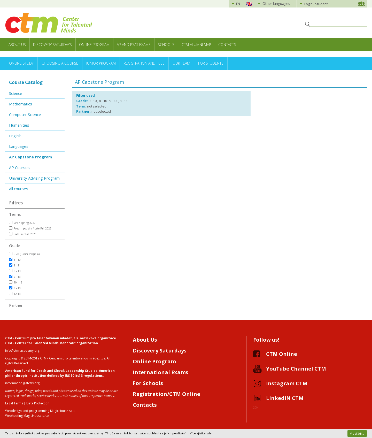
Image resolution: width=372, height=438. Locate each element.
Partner (16, 305)
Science (15, 93)
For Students (210, 63)
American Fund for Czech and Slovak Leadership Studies (51, 370)
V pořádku (357, 433)
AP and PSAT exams (134, 44)
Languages (18, 146)
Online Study (21, 63)
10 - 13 (15, 282)
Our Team (181, 63)
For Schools (148, 383)
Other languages (276, 3)
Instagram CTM (286, 383)
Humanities (19, 125)
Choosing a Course (60, 63)
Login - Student (316, 4)
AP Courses (19, 167)
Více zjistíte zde (201, 433)
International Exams (160, 372)
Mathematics (20, 103)
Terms (15, 214)
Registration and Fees (144, 63)
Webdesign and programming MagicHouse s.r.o (40, 411)
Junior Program (101, 63)
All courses (18, 188)
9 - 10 (15, 288)
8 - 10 (15, 260)
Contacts (227, 44)
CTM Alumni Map (196, 44)
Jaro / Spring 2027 (22, 223)
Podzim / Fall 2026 (22, 234)
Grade (14, 245)
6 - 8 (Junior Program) (24, 254)
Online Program (94, 44)
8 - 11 (15, 265)
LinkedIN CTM (285, 398)
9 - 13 (15, 277)
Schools (166, 44)
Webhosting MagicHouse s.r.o (27, 415)
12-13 (15, 294)
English (15, 135)
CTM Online (281, 353)
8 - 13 (15, 271)
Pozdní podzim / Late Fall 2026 (30, 228)
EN (238, 4)
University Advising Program (34, 178)
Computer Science (25, 114)
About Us (17, 44)
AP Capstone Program (30, 156)
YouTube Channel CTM (296, 368)
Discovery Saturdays (52, 44)
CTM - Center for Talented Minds (32, 343)
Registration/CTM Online (166, 393)
